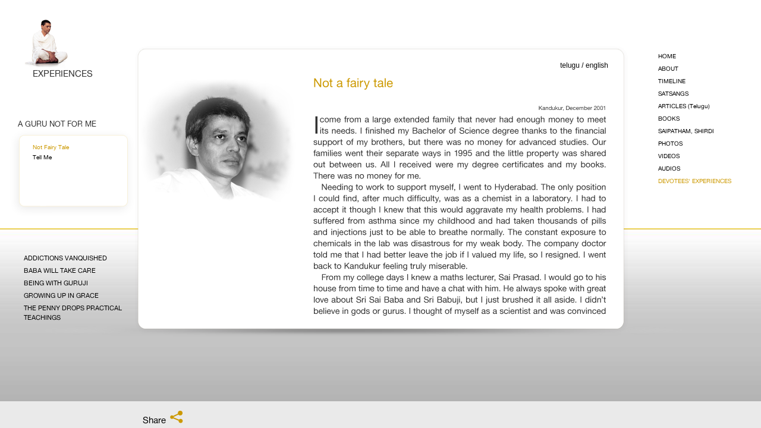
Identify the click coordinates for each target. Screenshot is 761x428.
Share (163, 418)
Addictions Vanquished (65, 258)
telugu (570, 65)
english (597, 65)
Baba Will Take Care (60, 271)
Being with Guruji (56, 283)
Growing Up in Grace (61, 296)
